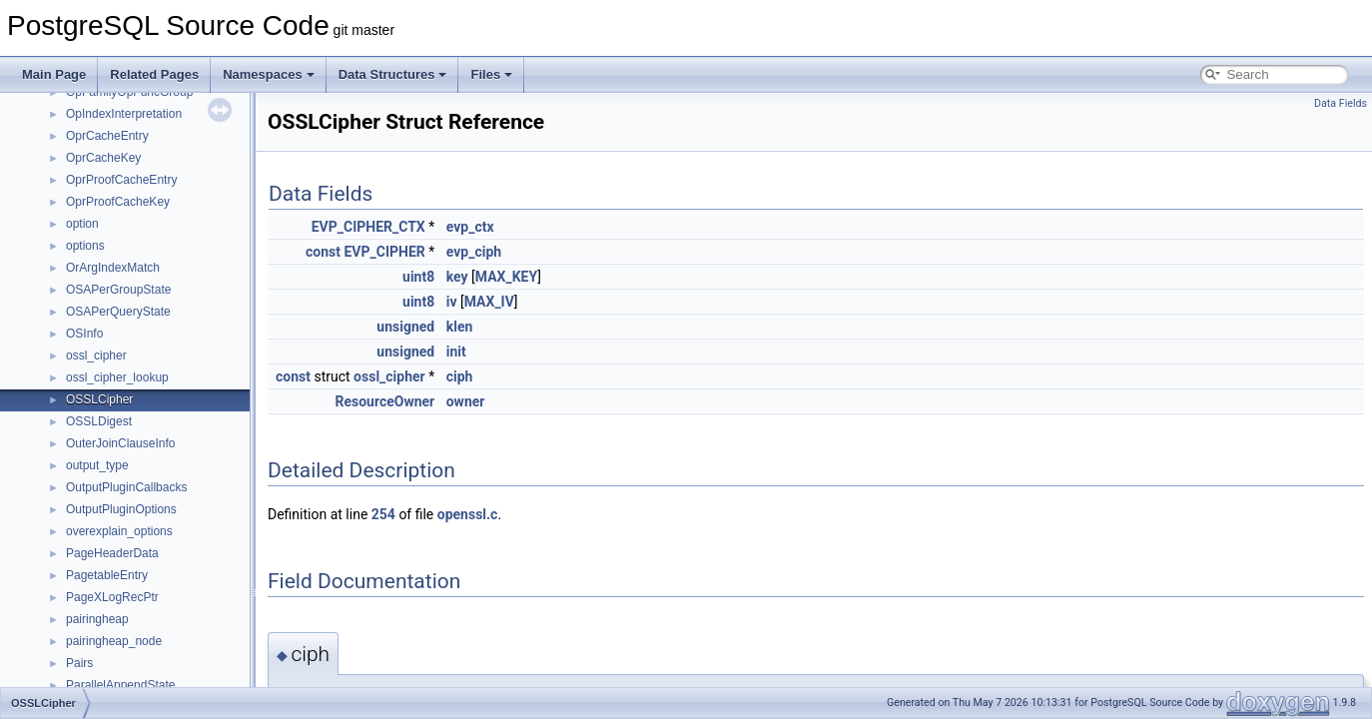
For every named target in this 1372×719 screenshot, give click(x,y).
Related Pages (154, 74)
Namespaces (269, 74)
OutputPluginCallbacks (126, 487)
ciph (459, 376)
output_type (97, 465)
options (85, 246)
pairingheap (97, 619)
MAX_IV (489, 302)
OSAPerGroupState (118, 290)
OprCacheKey (103, 158)
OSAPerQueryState (118, 312)
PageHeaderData (112, 553)
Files (491, 74)
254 (383, 514)
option (82, 224)
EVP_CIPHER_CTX (368, 227)
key (457, 277)
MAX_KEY (506, 277)
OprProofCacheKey (118, 202)
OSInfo (84, 334)
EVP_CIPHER (383, 252)
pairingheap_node (114, 641)
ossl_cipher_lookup (117, 377)
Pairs (79, 663)
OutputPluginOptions (121, 509)
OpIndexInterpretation (124, 114)
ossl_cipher (96, 355)
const (323, 252)
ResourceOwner (384, 401)
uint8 (418, 277)
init (456, 352)
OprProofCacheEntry (121, 180)
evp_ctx (470, 227)
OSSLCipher (99, 399)
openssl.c (467, 514)
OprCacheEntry (107, 136)
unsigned (405, 327)
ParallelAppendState (120, 685)
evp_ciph (473, 252)
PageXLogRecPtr (112, 597)
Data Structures (393, 74)
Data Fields (1340, 103)
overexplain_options (119, 531)
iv (451, 302)
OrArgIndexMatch (113, 268)
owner (465, 401)
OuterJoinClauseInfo (120, 443)
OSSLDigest (99, 421)
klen (459, 327)
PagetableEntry (107, 575)
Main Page (54, 74)
